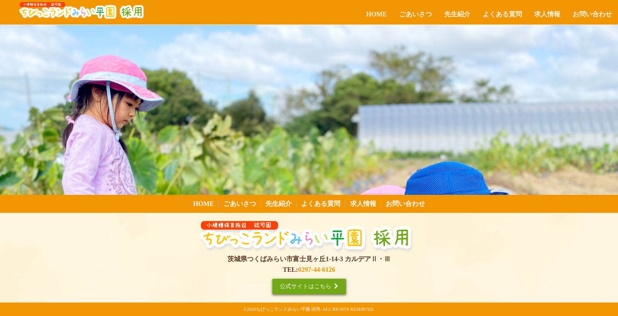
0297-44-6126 (316, 269)
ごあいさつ (415, 14)
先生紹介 (457, 14)
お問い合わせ (592, 14)
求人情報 (547, 14)
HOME (376, 14)
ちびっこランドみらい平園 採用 (288, 309)
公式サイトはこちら (309, 286)
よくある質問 (502, 14)
